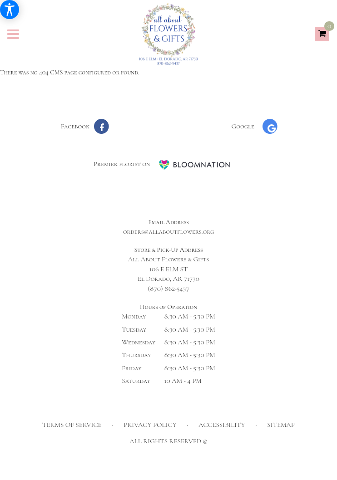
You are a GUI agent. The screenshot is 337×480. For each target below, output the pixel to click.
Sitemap (281, 425)
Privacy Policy (150, 425)
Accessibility (221, 425)
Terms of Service (72, 425)
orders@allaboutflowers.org (168, 231)
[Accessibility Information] (9, 9)
